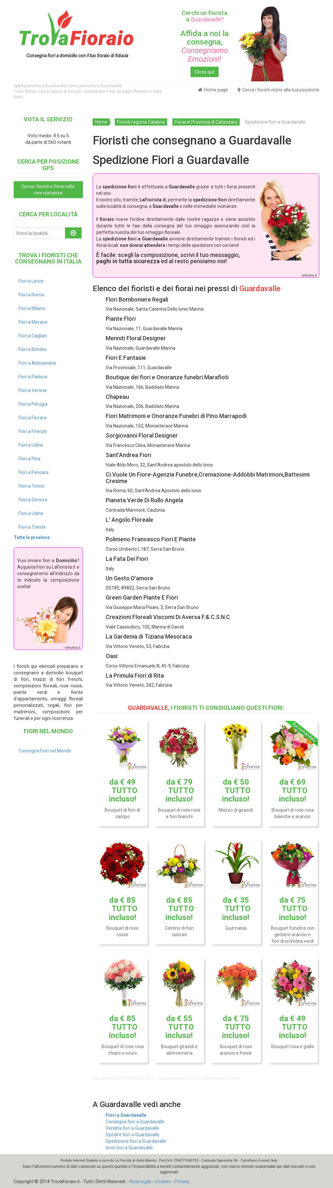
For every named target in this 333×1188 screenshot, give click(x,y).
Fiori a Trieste (32, 527)
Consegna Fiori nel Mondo (45, 750)
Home (101, 122)
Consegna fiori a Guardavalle (135, 1121)
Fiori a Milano (32, 308)
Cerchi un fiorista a (204, 16)
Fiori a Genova (33, 499)
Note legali (140, 1181)
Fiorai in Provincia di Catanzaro (206, 122)
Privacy (182, 1181)
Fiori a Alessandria (37, 363)
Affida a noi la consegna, (204, 46)
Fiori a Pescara (33, 472)
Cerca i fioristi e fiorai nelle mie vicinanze (48, 190)
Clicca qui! (204, 71)
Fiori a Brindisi (33, 349)
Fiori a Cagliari (33, 335)
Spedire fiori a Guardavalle (132, 1134)
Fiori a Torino (32, 486)
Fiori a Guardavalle (126, 1115)
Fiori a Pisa (29, 458)
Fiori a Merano (33, 322)
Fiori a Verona (33, 390)
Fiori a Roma (31, 294)
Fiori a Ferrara (33, 417)
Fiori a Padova (33, 376)
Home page (213, 89)
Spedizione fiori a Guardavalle (136, 1141)
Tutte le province (32, 537)
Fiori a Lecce (31, 281)
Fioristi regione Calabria (141, 122)
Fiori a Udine (31, 445)
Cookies (163, 1181)
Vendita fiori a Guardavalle (132, 1128)
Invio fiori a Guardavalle (129, 1147)
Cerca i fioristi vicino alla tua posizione (278, 89)
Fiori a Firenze (33, 431)
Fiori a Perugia (33, 404)
